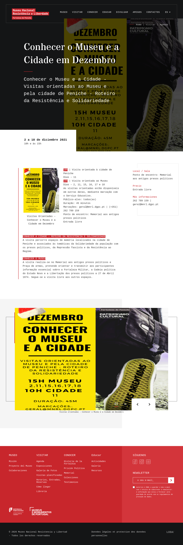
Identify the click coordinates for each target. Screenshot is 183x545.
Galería (96, 466)
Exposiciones (44, 466)
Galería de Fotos (46, 470)
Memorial (69, 473)
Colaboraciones (18, 470)
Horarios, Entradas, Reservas (48, 481)
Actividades (98, 461)
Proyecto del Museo (20, 466)
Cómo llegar (43, 487)
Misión (13, 461)
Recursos (96, 470)
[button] (149, 404)
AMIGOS (137, 12)
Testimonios (71, 482)
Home (139, 25)
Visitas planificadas (49, 475)
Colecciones (71, 477)
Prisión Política (74, 468)
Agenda (164, 25)
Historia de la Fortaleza (73, 462)
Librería (41, 491)
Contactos (153, 12)
